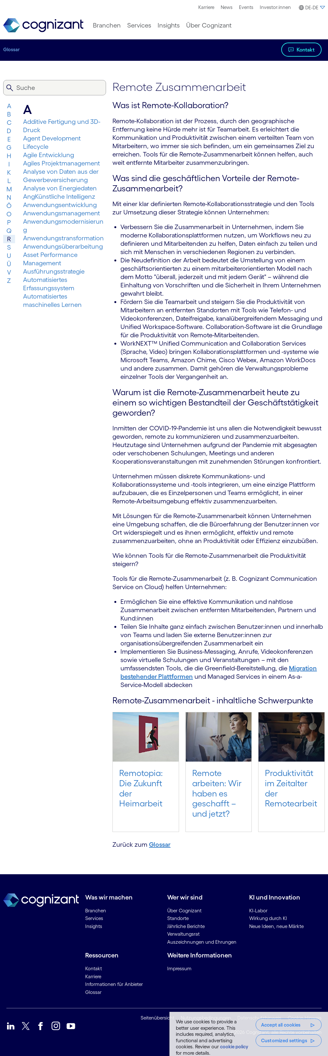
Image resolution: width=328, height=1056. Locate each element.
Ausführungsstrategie (54, 271)
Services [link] (94, 918)
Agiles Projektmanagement (61, 163)
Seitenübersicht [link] (157, 1017)
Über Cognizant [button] (209, 25)
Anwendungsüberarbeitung (63, 246)
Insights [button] (169, 25)
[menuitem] (206, 7)
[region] (248, 1034)
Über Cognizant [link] (184, 910)
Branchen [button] (107, 25)
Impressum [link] (179, 968)
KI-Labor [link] (258, 910)
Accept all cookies (281, 1025)
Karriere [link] (93, 976)
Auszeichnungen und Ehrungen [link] (201, 942)
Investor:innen (275, 7)
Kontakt (306, 49)
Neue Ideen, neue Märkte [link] (276, 926)
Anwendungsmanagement (61, 213)
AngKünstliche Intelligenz (59, 196)
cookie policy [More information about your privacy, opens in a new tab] (234, 1046)
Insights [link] (93, 926)
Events (246, 7)
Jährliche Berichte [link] (186, 926)
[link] (43, 25)
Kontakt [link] (93, 968)
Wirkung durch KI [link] (268, 918)
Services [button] (139, 25)
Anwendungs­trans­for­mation (63, 238)
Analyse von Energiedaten (60, 188)
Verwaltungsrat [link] (183, 934)
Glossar (11, 49)
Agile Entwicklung (48, 154)
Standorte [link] (178, 918)
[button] (311, 7)
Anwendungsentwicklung (60, 204)
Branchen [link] (95, 910)
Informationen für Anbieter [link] (114, 984)
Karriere (206, 7)
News (227, 7)
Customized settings (284, 1040)
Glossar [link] (93, 992)
